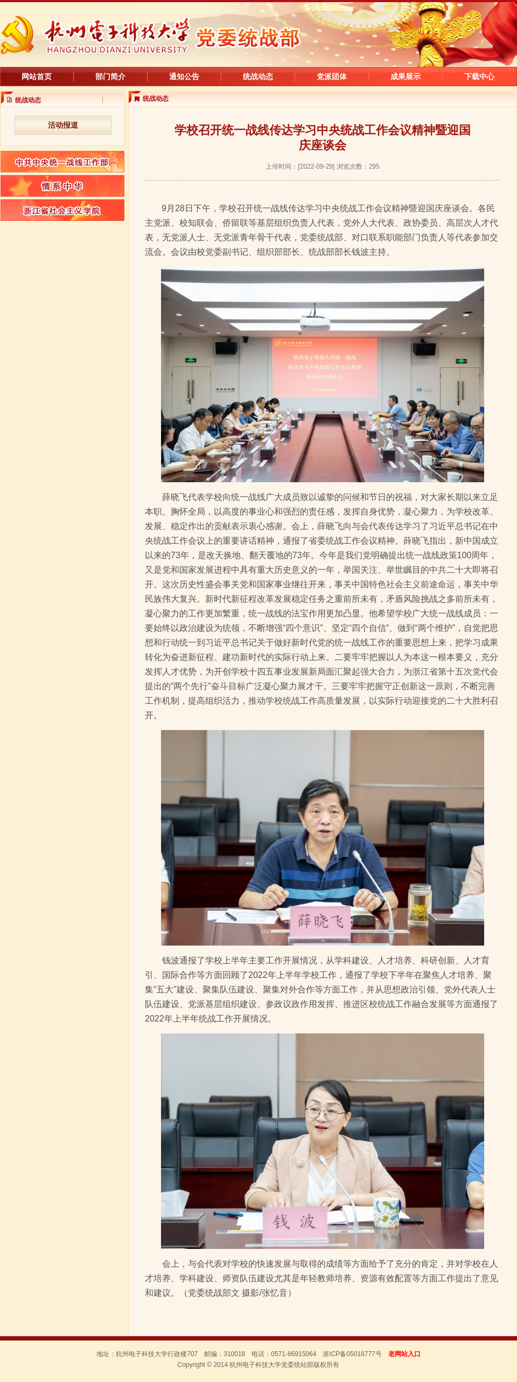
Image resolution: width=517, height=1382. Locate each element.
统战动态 (258, 76)
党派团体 (332, 76)
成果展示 (405, 76)
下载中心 (479, 76)
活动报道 (63, 125)
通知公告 (184, 76)
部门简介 (110, 76)
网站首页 (37, 76)
